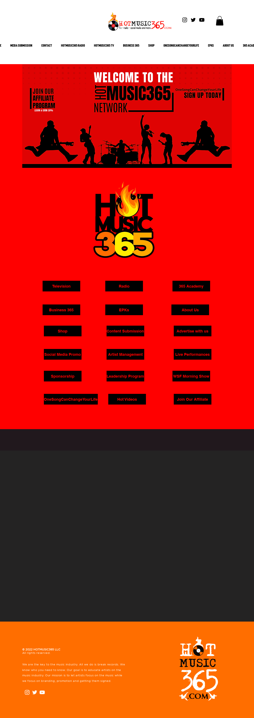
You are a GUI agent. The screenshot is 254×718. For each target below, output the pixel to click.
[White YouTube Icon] (42, 692)
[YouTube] (202, 20)
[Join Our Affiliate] (192, 399)
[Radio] (124, 286)
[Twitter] (193, 20)
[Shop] (63, 331)
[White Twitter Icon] (34, 692)
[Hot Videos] (127, 399)
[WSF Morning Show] (191, 376)
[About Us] (190, 309)
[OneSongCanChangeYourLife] (71, 399)
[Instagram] (184, 20)
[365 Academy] (191, 286)
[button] (220, 20)
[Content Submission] (125, 331)
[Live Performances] (192, 354)
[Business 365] (61, 309)
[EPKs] (124, 309)
